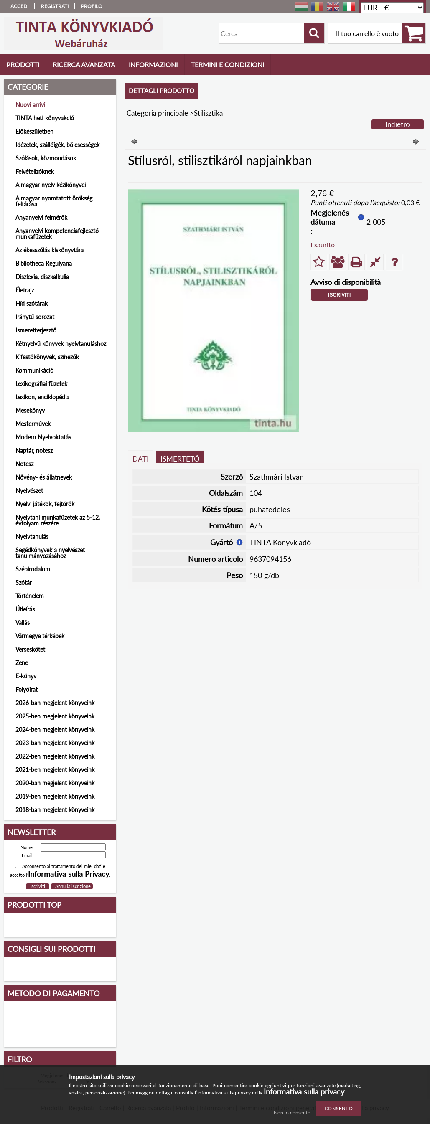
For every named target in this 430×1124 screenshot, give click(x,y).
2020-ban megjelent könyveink (54, 783)
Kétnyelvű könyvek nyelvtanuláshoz (60, 343)
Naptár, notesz (34, 450)
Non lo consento (292, 1112)
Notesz (24, 463)
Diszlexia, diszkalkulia (42, 276)
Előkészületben (34, 131)
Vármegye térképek (39, 635)
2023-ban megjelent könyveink (54, 742)
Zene (21, 662)
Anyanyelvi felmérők (41, 217)
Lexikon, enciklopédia (42, 397)
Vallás (22, 622)
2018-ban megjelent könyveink (54, 809)
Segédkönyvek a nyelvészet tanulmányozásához (50, 552)
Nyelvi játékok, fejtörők (44, 503)
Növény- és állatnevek (43, 477)
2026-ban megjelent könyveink (54, 702)
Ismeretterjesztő (35, 330)
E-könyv (25, 676)
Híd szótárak (31, 303)
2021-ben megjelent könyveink (54, 769)
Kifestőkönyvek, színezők (47, 356)
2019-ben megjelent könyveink (54, 796)
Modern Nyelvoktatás (43, 437)
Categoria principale (157, 113)
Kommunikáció (34, 370)
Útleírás (25, 609)
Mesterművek (33, 423)
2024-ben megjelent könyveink (54, 729)
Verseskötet (30, 649)
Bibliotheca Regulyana (43, 263)
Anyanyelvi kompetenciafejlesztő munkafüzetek (57, 233)
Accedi (19, 6)
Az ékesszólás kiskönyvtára (49, 250)
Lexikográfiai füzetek (41, 383)
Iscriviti (339, 295)
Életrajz (24, 290)
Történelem (29, 595)
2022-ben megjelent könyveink (54, 756)
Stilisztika (208, 113)
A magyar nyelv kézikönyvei (50, 184)
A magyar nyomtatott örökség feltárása (53, 201)
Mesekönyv (30, 410)
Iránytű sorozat (34, 316)
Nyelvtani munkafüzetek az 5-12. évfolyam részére (57, 520)
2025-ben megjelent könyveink (54, 716)
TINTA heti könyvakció (44, 118)
